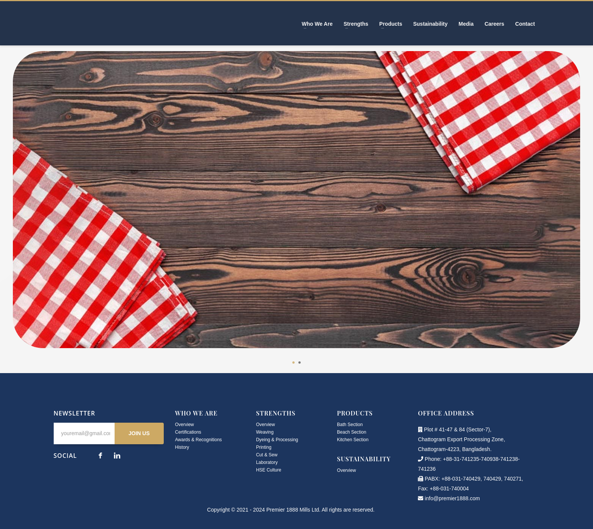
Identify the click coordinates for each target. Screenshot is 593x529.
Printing (264, 447)
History (182, 447)
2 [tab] (299, 362)
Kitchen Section (352, 439)
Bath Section (350, 424)
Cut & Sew (267, 454)
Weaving (264, 432)
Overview (184, 424)
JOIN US (139, 433)
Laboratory (267, 462)
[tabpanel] (296, 205)
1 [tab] (293, 362)
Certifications (188, 432)
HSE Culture (268, 470)
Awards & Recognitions (198, 439)
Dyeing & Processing (277, 439)
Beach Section (351, 432)
